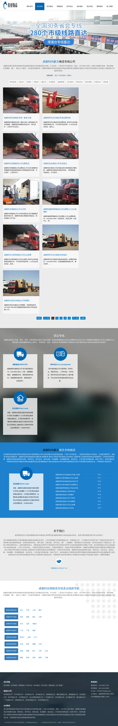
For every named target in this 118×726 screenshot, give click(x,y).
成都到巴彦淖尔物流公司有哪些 (16, 300)
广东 (21, 630)
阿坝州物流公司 (31, 700)
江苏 (40, 651)
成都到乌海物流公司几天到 (15, 209)
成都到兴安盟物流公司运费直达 (16, 163)
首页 (55, 75)
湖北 (33, 617)
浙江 (33, 651)
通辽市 (43, 82)
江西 (40, 617)
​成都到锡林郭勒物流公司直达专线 (66, 488)
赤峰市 (36, 82)
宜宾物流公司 (29, 694)
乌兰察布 (70, 82)
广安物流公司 (9, 700)
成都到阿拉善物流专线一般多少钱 (17, 118)
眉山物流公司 (81, 697)
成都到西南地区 (11, 644)
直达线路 (40, 6)
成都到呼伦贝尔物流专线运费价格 (57, 118)
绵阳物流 (60, 6)
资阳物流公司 (50, 694)
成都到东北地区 (11, 637)
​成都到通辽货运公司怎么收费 (65, 505)
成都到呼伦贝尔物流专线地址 (55, 255)
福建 (27, 651)
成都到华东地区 (11, 651)
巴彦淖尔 (97, 82)
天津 (27, 610)
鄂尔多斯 (88, 82)
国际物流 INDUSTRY (20, 364)
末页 (82, 318)
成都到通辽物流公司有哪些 (64, 494)
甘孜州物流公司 (43, 700)
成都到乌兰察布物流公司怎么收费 (66, 478)
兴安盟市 (52, 82)
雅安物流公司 (19, 700)
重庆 (40, 610)
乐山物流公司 (70, 697)
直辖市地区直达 (11, 610)
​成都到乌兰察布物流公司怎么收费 (17, 255)
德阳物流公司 (73, 694)
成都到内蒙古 (51, 61)
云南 (21, 644)
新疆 (21, 657)
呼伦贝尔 (79, 82)
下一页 (75, 318)
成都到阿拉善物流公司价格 (64, 508)
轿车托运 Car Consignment (60, 364)
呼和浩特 (13, 82)
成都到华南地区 (11, 630)
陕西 (40, 657)
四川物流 (50, 6)
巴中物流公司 (18, 694)
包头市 (21, 82)
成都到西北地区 (11, 657)
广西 (27, 630)
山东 (46, 651)
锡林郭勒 (61, 82)
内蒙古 (69, 75)
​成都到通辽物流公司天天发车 (65, 498)
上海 (33, 610)
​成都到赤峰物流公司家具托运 (65, 491)
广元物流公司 (49, 697)
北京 (21, 610)
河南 (21, 617)
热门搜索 (110, 6)
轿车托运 (70, 6)
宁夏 (46, 657)
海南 (33, 630)
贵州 (27, 644)
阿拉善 (105, 82)
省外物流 (80, 6)
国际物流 (100, 6)
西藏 (33, 644)
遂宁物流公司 (12, 697)
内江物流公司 (59, 697)
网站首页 (30, 6)
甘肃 (33, 657)
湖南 (27, 617)
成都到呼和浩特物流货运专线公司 (66, 481)
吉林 (29, 637)
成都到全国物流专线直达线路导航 (59, 588)
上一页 (46, 318)
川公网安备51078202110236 (48, 722)
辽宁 (35, 637)
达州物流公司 (40, 694)
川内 (40, 644)
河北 (21, 623)
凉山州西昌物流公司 (36, 697)
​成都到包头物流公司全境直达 (55, 163)
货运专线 (90, 6)
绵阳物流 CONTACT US (59, 568)
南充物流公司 (8, 694)
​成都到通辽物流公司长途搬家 (65, 501)
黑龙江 (22, 637)
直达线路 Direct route (20, 408)
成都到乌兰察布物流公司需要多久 (66, 484)
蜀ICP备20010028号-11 (69, 722)
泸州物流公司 (23, 697)
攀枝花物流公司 (62, 694)
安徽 (21, 651)
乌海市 (28, 82)
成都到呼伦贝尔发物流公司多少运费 (67, 474)
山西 (27, 623)
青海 (27, 657)
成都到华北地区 (11, 623)
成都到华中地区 (11, 617)
